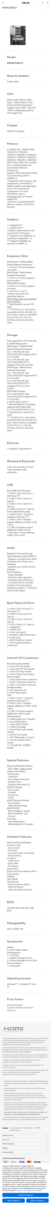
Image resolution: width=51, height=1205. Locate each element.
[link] (25, 3)
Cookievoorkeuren (25, 1195)
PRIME (37, 1128)
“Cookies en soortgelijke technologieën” (29, 1190)
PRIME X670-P (9, 8)
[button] (3, 3)
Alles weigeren (13, 1200)
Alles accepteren (37, 1200)
